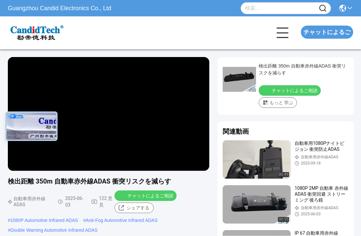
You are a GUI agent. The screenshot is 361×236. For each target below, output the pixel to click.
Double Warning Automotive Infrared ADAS (53, 230)
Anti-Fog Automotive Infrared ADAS (121, 220)
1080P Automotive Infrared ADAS (44, 220)
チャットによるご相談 (327, 39)
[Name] (323, 8)
